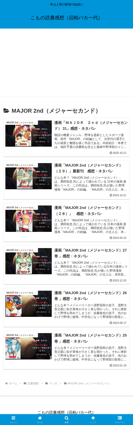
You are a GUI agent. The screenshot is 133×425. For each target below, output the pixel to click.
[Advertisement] (66, 64)
